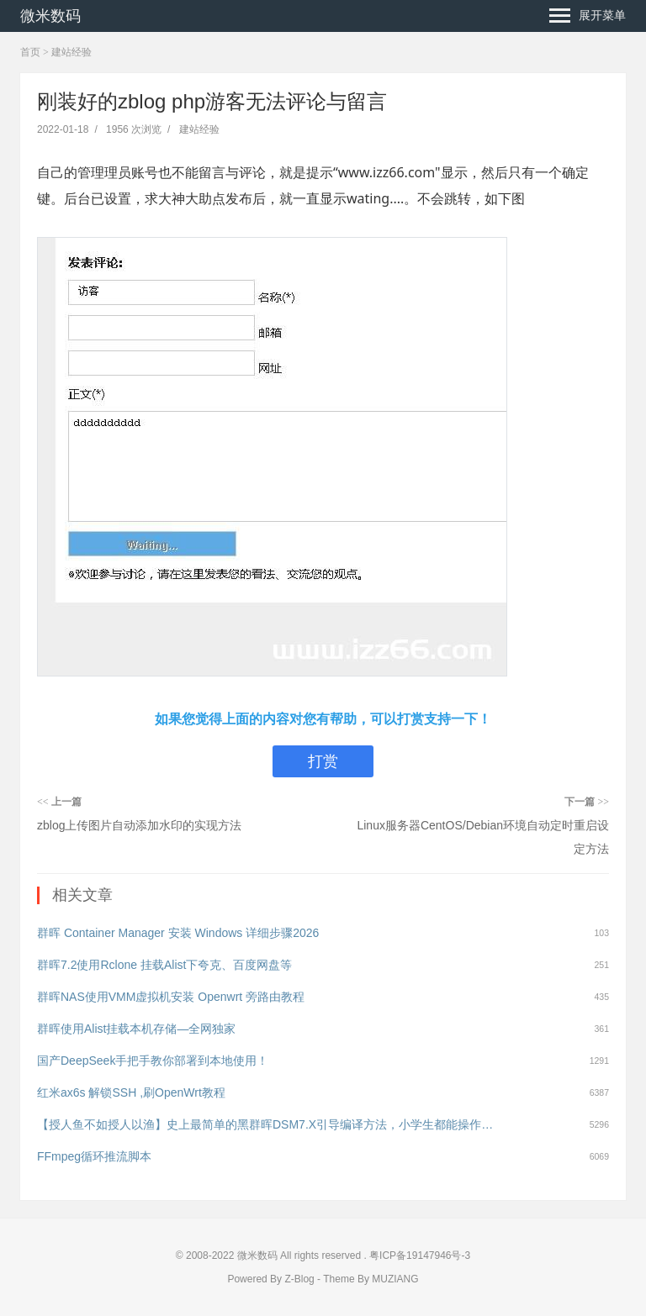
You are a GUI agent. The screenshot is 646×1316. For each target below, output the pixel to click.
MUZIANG (395, 1279)
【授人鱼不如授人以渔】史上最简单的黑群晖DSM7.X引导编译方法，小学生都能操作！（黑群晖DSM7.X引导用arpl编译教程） (266, 1124)
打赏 (323, 761)
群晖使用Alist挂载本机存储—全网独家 (136, 1028)
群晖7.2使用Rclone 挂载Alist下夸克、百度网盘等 (164, 964)
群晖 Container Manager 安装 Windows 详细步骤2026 (178, 933)
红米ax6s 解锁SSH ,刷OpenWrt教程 (131, 1092)
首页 (30, 52)
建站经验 (71, 52)
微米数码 (50, 16)
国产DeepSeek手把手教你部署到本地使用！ (152, 1060)
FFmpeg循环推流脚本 (94, 1156)
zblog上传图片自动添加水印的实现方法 (139, 825)
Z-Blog (299, 1279)
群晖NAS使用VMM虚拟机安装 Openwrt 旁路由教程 (170, 996)
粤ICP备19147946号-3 (418, 1255)
